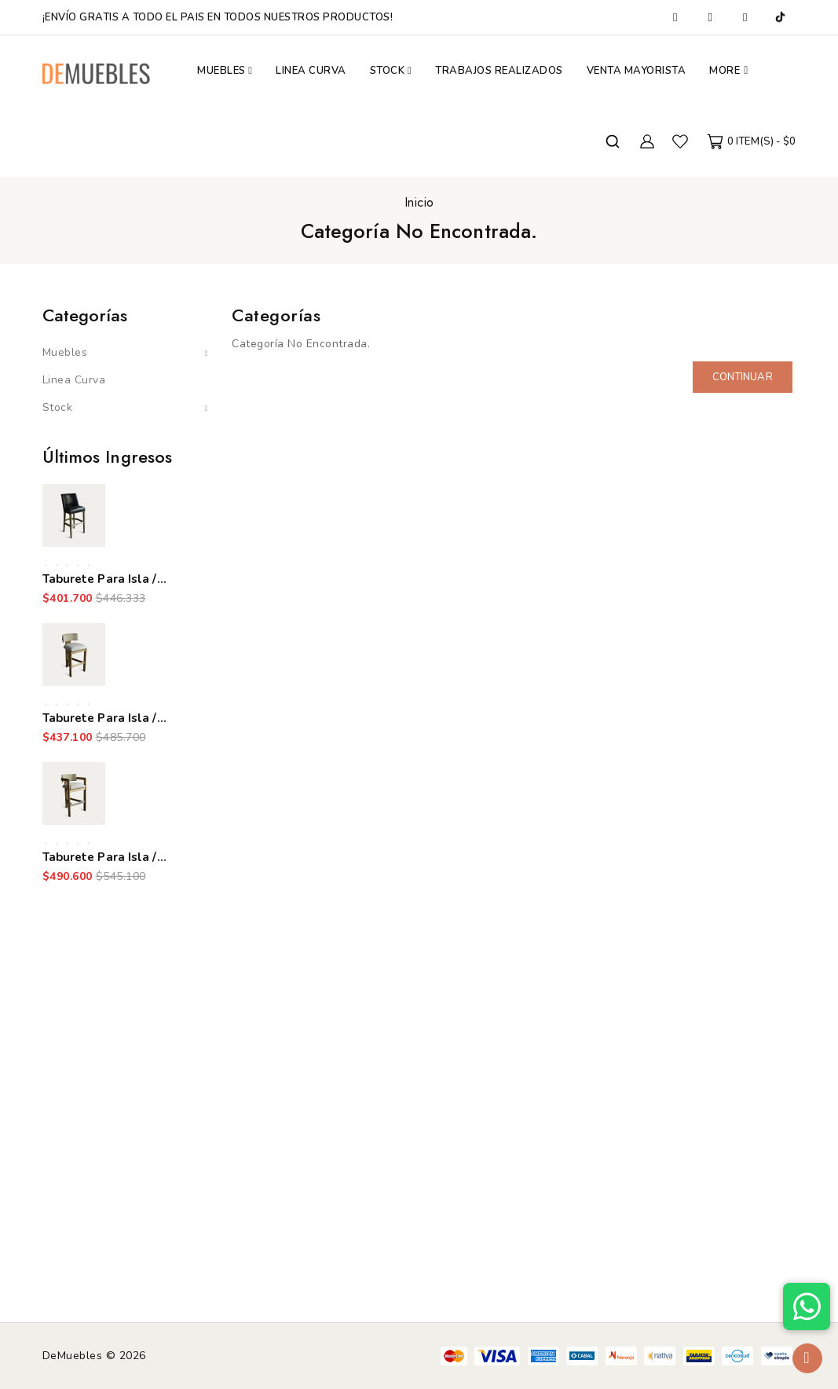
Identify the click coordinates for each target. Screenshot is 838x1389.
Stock (57, 407)
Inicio (419, 202)
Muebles (65, 352)
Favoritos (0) (680, 141)
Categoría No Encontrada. (419, 231)
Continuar (742, 377)
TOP (807, 1358)
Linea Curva (74, 379)
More (724, 71)
